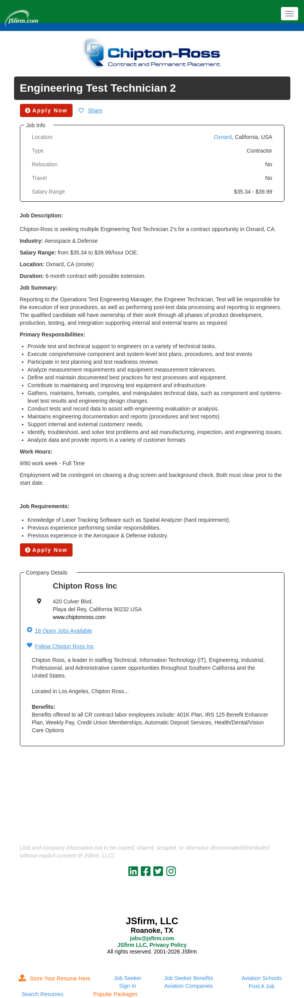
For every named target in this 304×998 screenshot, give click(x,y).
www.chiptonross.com (79, 617)
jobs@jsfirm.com (152, 938)
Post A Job (261, 986)
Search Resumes (42, 994)
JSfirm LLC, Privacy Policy (152, 945)
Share (95, 110)
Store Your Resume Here (55, 978)
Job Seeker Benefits (188, 978)
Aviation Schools (262, 978)
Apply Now (46, 550)
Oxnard (223, 137)
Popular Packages (115, 994)
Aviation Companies (188, 986)
